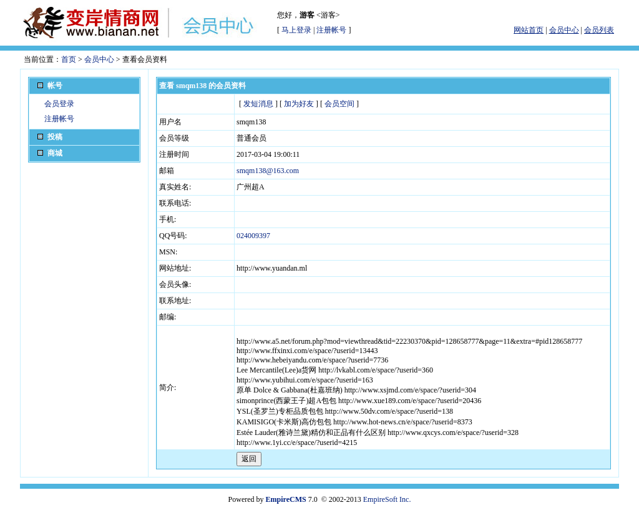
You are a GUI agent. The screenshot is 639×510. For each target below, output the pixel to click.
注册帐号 (331, 30)
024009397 (253, 235)
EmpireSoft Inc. (387, 499)
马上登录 (296, 30)
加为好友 (299, 103)
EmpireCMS (286, 499)
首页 (68, 59)
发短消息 (258, 103)
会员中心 (99, 59)
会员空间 (339, 103)
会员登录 (59, 103)
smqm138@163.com (268, 170)
